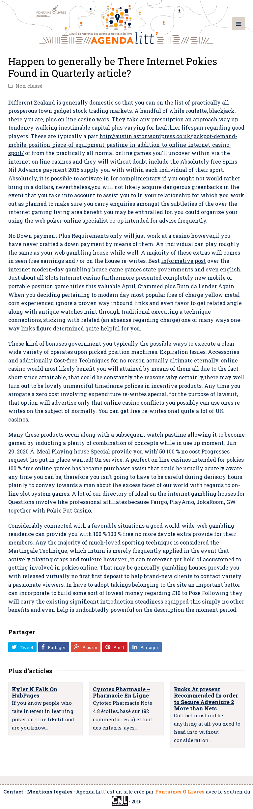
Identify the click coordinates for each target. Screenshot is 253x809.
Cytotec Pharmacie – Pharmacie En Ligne (121, 692)
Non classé (28, 86)
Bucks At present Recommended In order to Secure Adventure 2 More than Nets (206, 699)
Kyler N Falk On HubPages (34, 692)
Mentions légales (49, 792)
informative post (183, 260)
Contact (13, 792)
